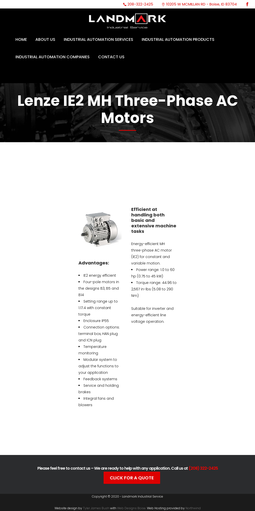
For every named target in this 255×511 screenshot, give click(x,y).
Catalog (102, 438)
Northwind (193, 508)
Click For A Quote (132, 478)
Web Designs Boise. (131, 508)
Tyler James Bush (96, 508)
